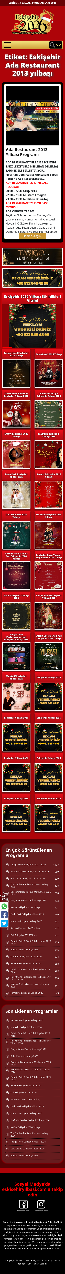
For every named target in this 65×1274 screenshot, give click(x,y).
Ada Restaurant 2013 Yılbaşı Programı (27, 152)
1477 (56, 864)
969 (57, 871)
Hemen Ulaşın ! (32, 236)
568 (57, 893)
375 (57, 942)
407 (57, 935)
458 (57, 921)
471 (57, 907)
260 (57, 978)
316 (57, 949)
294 (57, 956)
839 (57, 878)
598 (57, 885)
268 (57, 970)
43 (57, 993)
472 (57, 900)
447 (57, 928)
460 (57, 914)
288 (57, 963)
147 (57, 985)
